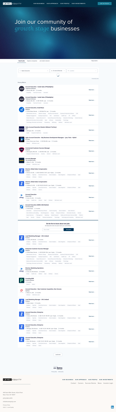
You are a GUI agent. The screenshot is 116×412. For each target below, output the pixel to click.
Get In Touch (104, 3)
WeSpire (27, 109)
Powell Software (29, 280)
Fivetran (27, 171)
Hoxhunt (27, 150)
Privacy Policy (6, 405)
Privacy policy (54, 371)
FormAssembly (29, 207)
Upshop (27, 291)
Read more (92, 90)
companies (32, 61)
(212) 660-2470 (7, 398)
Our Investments (79, 3)
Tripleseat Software (30, 88)
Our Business (39, 3)
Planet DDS (28, 196)
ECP (26, 129)
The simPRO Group (30, 160)
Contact (73, 383)
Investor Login (108, 383)
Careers (80, 383)
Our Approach (52, 3)
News (100, 383)
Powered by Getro (95, 78)
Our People (64, 3)
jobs (21, 61)
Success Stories (90, 383)
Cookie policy (60, 371)
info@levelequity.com (9, 401)
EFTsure (27, 139)
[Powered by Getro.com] (58, 368)
